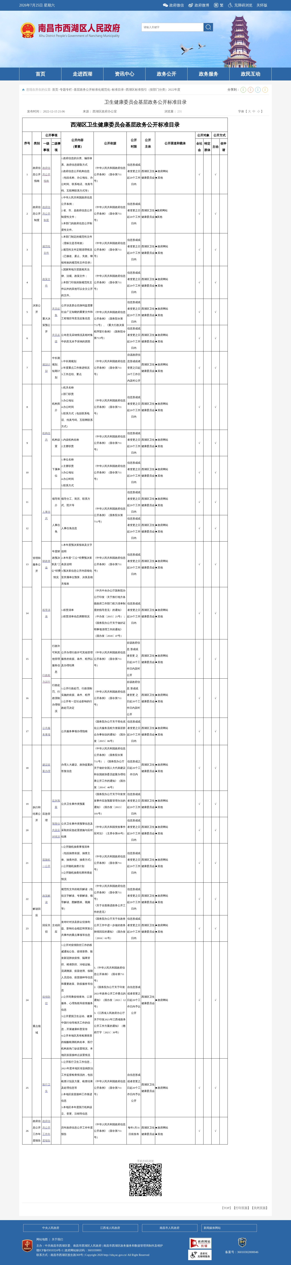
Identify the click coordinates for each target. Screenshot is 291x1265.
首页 (40, 74)
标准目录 (118, 89)
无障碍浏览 (243, 5)
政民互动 (250, 74)
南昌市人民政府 (169, 1227)
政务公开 (166, 74)
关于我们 (57, 1239)
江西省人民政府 (110, 1227)
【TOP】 (226, 1208)
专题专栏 (66, 89)
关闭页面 (260, 1208)
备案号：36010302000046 (241, 1250)
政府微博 (202, 5)
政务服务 (208, 74)
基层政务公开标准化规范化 (92, 89)
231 (179, 111)
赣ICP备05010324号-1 (49, 1250)
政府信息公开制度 (46, 214)
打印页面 (241, 1208)
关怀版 (261, 5)
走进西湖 (82, 74)
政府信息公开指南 (46, 174)
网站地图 (42, 1239)
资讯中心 (124, 74)
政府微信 (176, 5)
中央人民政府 (50, 1227)
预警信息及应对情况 (56, 830)
